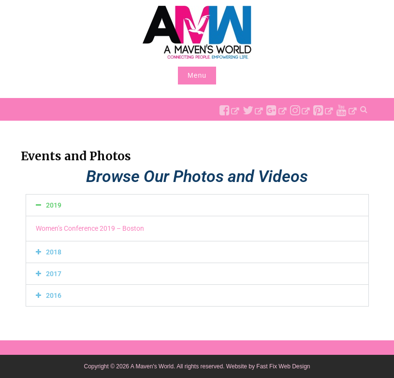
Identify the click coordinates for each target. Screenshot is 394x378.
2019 (53, 205)
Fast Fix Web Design (283, 366)
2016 (53, 295)
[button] (197, 205)
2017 (53, 274)
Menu (197, 75)
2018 (53, 252)
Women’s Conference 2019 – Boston (90, 228)
